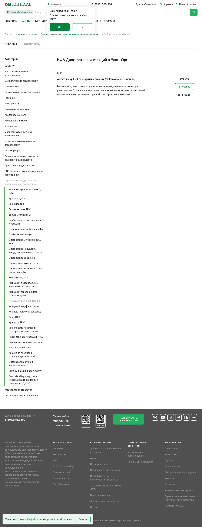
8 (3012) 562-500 (102, 4)
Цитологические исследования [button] (21, 395)
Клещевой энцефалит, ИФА (24, 306)
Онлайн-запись (61, 484)
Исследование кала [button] (15, 115)
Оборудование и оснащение (180, 472)
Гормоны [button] (9, 97)
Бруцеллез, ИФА (17, 198)
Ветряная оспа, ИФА (20, 209)
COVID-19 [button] (9, 65)
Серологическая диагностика (25, 342)
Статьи (94, 507)
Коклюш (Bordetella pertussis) (25, 311)
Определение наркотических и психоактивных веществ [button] (21, 158)
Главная (8, 34)
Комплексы (32, 44)
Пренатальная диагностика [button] (20, 165)
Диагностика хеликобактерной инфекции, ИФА (26, 270)
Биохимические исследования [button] (21, 80)
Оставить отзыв (174, 506)
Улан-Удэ (56, 4)
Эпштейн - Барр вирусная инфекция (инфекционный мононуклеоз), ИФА (23, 380)
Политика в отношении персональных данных (116, 520)
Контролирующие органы (179, 490)
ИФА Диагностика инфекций (24, 300)
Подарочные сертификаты (105, 470)
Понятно (83, 519)
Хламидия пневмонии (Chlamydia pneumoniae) (22, 355)
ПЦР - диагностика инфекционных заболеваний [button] (23, 173)
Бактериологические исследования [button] (16, 73)
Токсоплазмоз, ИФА (20, 347)
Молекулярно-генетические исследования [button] (19, 143)
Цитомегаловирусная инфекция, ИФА (21, 364)
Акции (26, 21)
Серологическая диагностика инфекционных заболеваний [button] (21, 182)
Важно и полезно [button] (103, 21)
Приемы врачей (61, 472)
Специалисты (172, 466)
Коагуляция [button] (11, 126)
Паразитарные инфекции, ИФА (26, 336)
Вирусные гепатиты (20, 214)
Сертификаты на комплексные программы (104, 478)
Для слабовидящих (147, 4)
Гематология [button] (11, 86)
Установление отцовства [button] (18, 389)
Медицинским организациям (136, 454)
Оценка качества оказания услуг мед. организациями (180, 498)
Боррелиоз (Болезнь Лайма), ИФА (25, 191)
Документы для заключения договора (106, 450)
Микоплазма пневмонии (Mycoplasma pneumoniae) (23, 329)
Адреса (169, 460)
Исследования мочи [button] (15, 120)
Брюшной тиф (16, 204)
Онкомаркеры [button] (12, 150)
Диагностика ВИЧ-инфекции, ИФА (25, 241)
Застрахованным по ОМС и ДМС (105, 487)
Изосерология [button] (12, 103)
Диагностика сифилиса (22, 257)
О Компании (171, 448)
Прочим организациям (140, 461)
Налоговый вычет (100, 495)
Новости (169, 478)
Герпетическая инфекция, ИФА (26, 229)
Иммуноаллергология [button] (16, 109)
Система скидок (99, 464)
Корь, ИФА (14, 317)
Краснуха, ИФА (17, 322)
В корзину (184, 86)
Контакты (170, 454)
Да (59, 27)
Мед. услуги (43, 21)
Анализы (11, 21)
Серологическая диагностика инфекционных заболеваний (69, 34)
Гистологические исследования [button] (22, 92)
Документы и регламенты (104, 501)
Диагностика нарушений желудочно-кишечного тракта (25, 250)
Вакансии (170, 484)
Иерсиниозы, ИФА (18, 277)
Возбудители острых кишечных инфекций (26, 222)
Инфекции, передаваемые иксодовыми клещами (23, 285)
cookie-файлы (30, 519)
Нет (82, 27)
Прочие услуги (61, 478)
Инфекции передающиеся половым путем (23, 294)
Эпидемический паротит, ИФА (25, 370)
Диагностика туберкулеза (23, 263)
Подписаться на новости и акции (128, 419)
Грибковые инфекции (20, 234)
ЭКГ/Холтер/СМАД (63, 466)
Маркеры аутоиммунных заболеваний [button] (18, 134)
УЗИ (55, 460)
